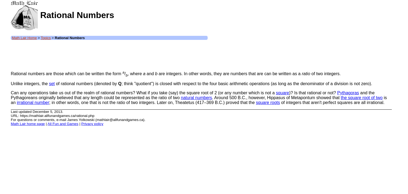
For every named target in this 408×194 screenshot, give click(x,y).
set (52, 83)
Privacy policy (92, 124)
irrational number (33, 102)
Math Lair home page (28, 124)
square (282, 93)
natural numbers (196, 97)
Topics (46, 38)
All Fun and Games (63, 124)
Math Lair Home (24, 38)
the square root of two (362, 97)
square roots (268, 102)
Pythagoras (348, 93)
